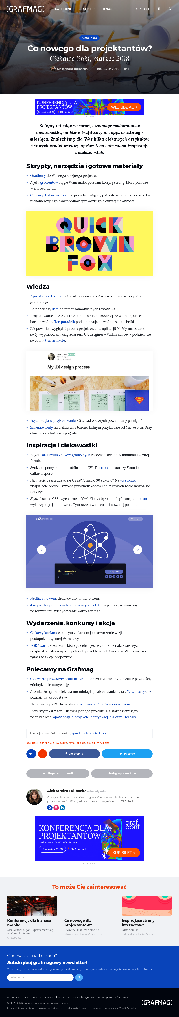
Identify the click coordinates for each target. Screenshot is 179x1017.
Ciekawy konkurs (43, 633)
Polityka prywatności (108, 997)
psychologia (77, 743)
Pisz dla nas (30, 997)
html (35, 743)
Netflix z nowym (43, 598)
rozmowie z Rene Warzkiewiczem (103, 704)
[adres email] (40, 977)
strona (104, 468)
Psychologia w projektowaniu (53, 420)
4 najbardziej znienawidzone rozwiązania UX (65, 605)
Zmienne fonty (42, 427)
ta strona (142, 499)
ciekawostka (58, 743)
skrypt (44, 743)
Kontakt (143, 9)
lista (55, 309)
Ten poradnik (64, 322)
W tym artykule (139, 691)
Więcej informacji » (127, 1008)
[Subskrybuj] (79, 977)
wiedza (105, 743)
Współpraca (14, 997)
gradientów (49, 182)
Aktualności (89, 38)
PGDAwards (39, 645)
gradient (93, 743)
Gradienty (38, 176)
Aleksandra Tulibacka (69, 69)
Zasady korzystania (83, 997)
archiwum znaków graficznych (66, 455)
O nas (107, 9)
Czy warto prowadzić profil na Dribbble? (62, 679)
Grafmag (28, 1003)
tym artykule (55, 340)
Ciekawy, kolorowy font (48, 195)
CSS (28, 743)
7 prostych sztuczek (46, 296)
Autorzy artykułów (50, 997)
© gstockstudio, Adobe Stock (88, 733)
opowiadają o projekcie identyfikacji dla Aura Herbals (94, 717)
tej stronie (128, 480)
